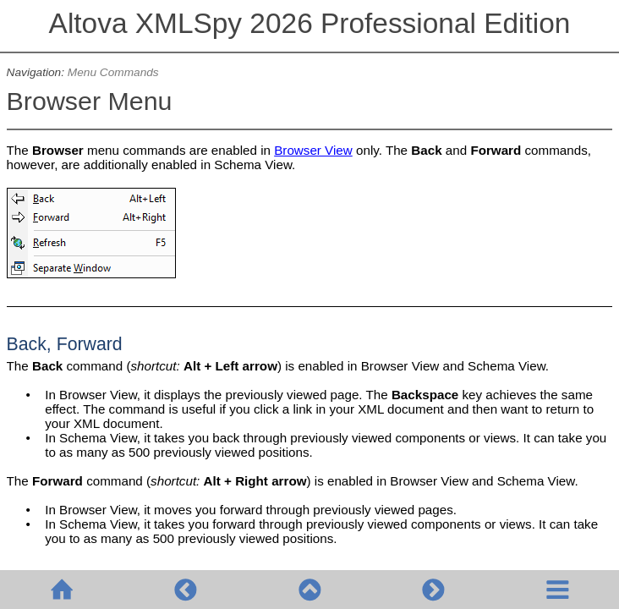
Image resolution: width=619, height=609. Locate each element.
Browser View (313, 150)
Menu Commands (113, 72)
